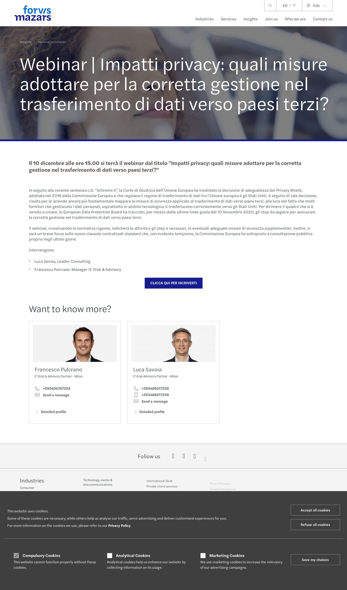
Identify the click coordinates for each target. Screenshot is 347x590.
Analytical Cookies (133, 555)
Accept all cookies (315, 510)
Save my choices (315, 559)
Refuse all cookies (315, 524)
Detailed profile (50, 413)
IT (294, 5)
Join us (271, 18)
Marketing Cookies (226, 555)
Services (228, 18)
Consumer (27, 488)
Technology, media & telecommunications (97, 485)
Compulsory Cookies (41, 555)
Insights (250, 18)
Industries (204, 18)
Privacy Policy (119, 525)
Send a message (52, 396)
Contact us (323, 18)
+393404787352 (52, 389)
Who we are (295, 18)
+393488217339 (151, 396)
